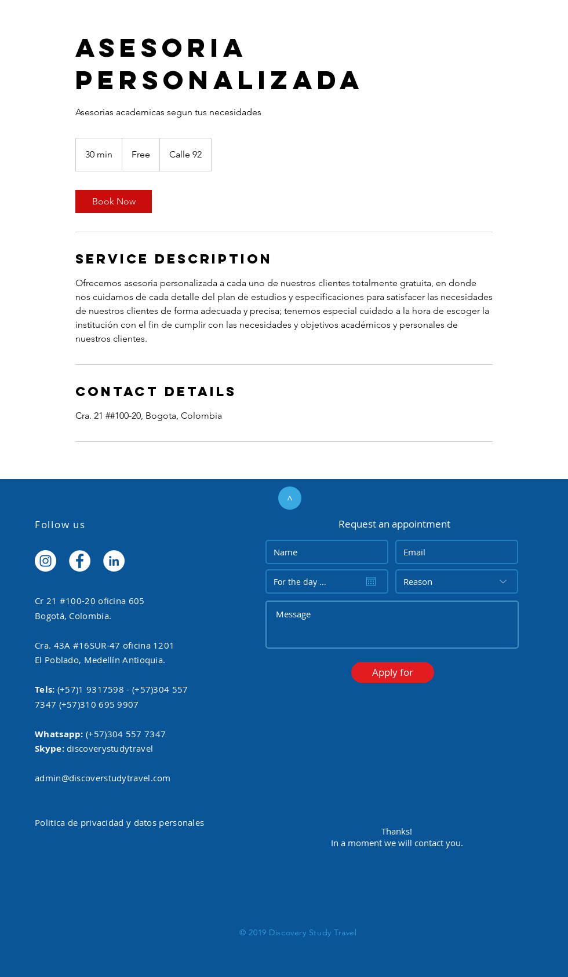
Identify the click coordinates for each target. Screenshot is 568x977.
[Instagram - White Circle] (45, 561)
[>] (289, 498)
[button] (392, 672)
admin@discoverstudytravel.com (103, 778)
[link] (113, 201)
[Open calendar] (371, 581)
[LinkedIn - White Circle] (114, 561)
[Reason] (456, 581)
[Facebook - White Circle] (79, 561)
